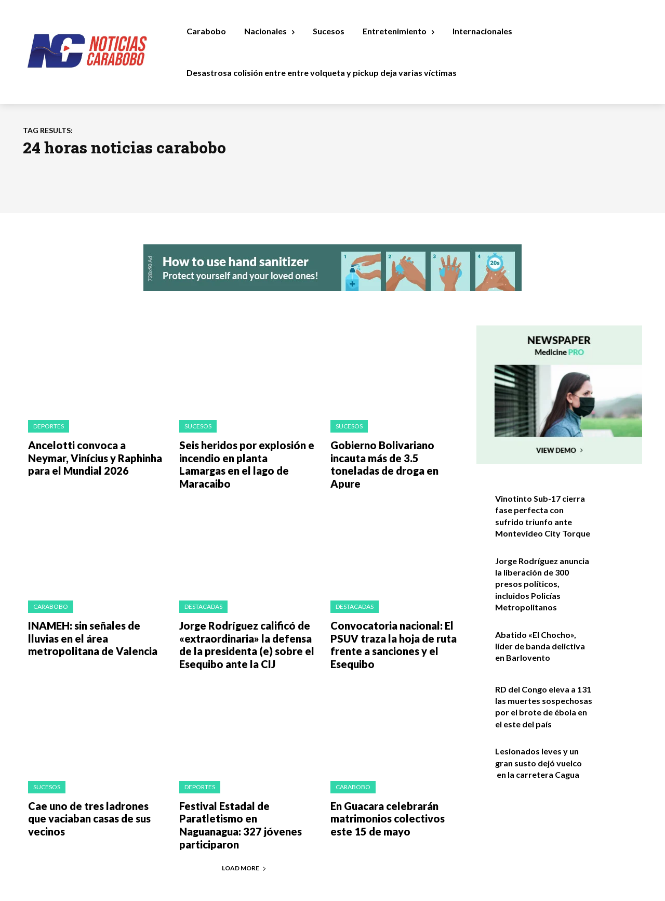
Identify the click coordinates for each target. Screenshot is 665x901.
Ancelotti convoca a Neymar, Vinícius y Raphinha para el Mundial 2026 (90, 455)
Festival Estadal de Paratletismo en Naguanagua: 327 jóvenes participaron (244, 792)
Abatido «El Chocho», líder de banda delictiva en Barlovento (540, 646)
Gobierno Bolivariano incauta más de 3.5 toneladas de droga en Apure (396, 455)
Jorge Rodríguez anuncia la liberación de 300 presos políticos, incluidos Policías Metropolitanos (542, 584)
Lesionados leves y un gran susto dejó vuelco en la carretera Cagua (538, 762)
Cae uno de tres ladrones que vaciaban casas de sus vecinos (93, 786)
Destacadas (203, 589)
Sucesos (197, 426)
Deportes (48, 426)
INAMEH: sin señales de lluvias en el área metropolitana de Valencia (95, 618)
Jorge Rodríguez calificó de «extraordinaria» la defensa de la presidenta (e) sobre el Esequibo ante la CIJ (246, 623)
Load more (244, 827)
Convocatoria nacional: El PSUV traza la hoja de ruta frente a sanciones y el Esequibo (386, 623)
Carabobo (50, 589)
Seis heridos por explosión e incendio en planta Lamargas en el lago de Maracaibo (241, 455)
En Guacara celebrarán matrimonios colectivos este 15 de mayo (392, 792)
